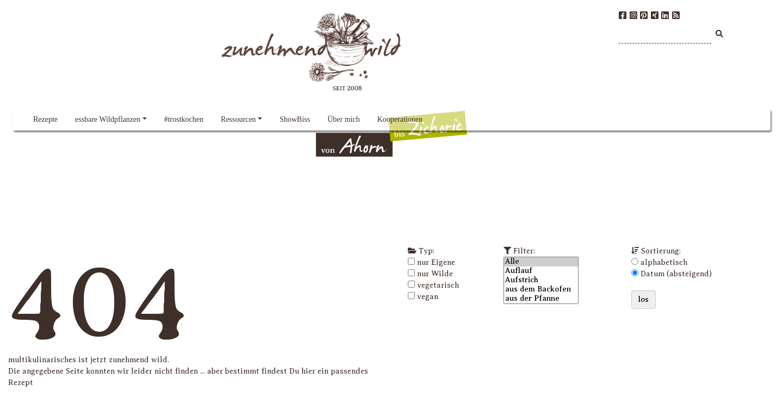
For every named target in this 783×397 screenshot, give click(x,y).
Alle (541, 261)
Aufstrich (541, 280)
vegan (427, 297)
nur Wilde (435, 274)
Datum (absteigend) (676, 274)
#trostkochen (183, 119)
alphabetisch (664, 262)
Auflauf (541, 271)
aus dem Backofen (541, 289)
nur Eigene (436, 262)
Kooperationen (399, 119)
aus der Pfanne (541, 298)
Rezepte (45, 119)
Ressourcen (238, 119)
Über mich (343, 119)
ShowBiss (294, 119)
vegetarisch (438, 285)
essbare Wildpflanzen (107, 119)
